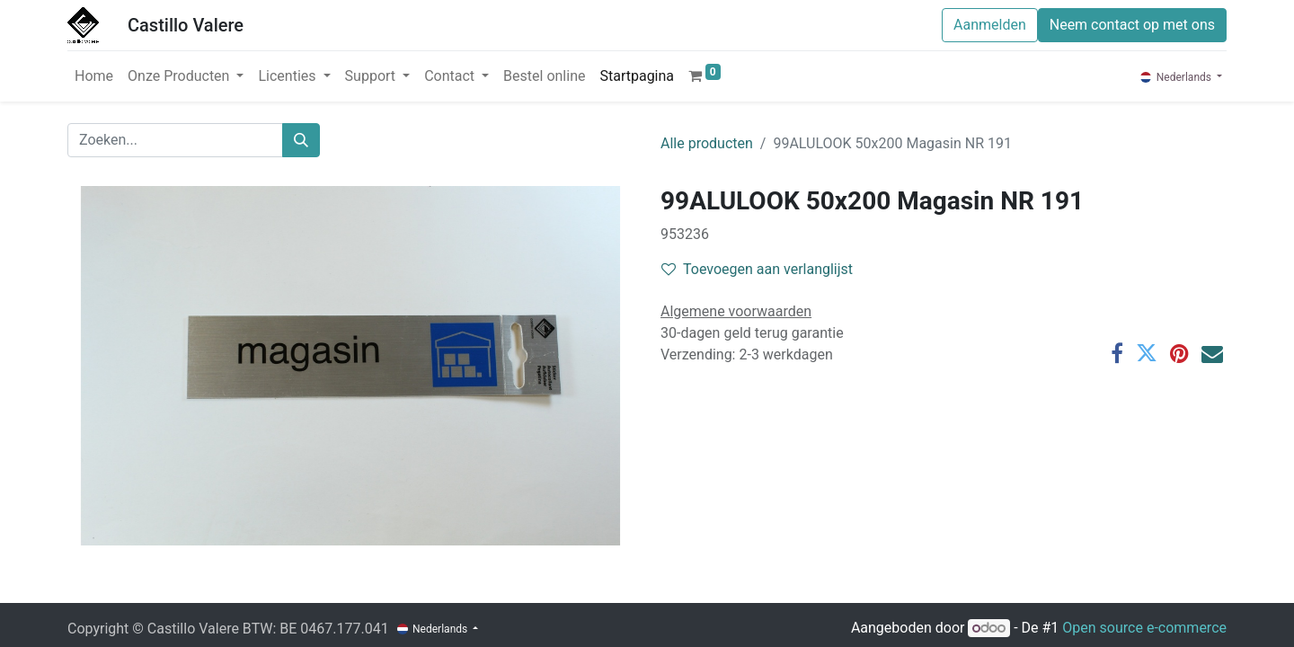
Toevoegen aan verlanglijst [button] (757, 269)
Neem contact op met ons (1132, 24)
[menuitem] (93, 76)
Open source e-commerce (1144, 627)
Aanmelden (989, 24)
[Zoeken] (301, 140)
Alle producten (706, 143)
